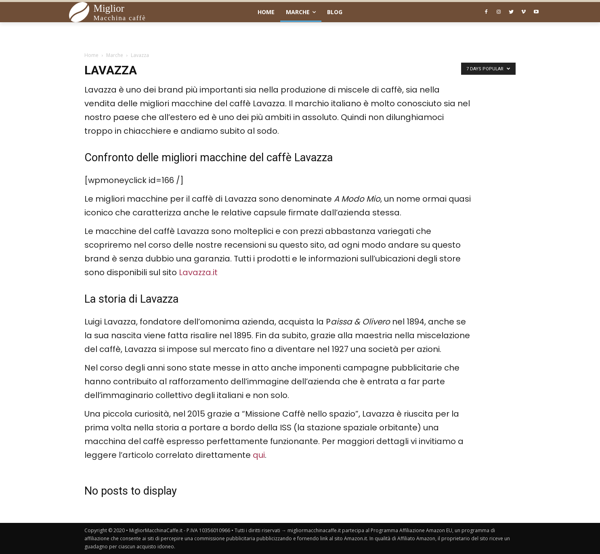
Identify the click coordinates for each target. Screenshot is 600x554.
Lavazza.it (198, 272)
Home (91, 55)
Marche (114, 55)
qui (259, 455)
